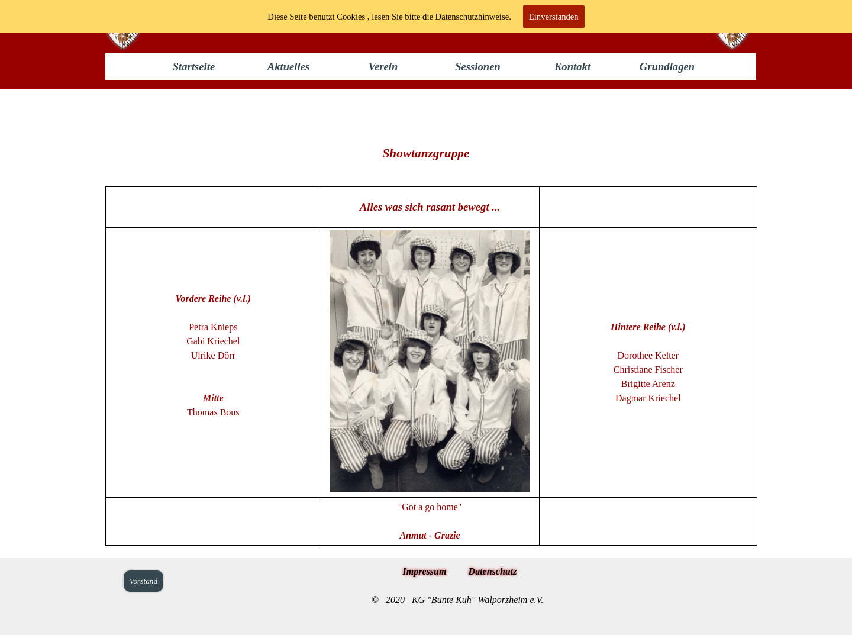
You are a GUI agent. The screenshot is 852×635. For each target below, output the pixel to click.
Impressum (425, 571)
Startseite (194, 66)
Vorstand (143, 580)
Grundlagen (667, 66)
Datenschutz (493, 571)
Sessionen (478, 66)
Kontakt (572, 66)
